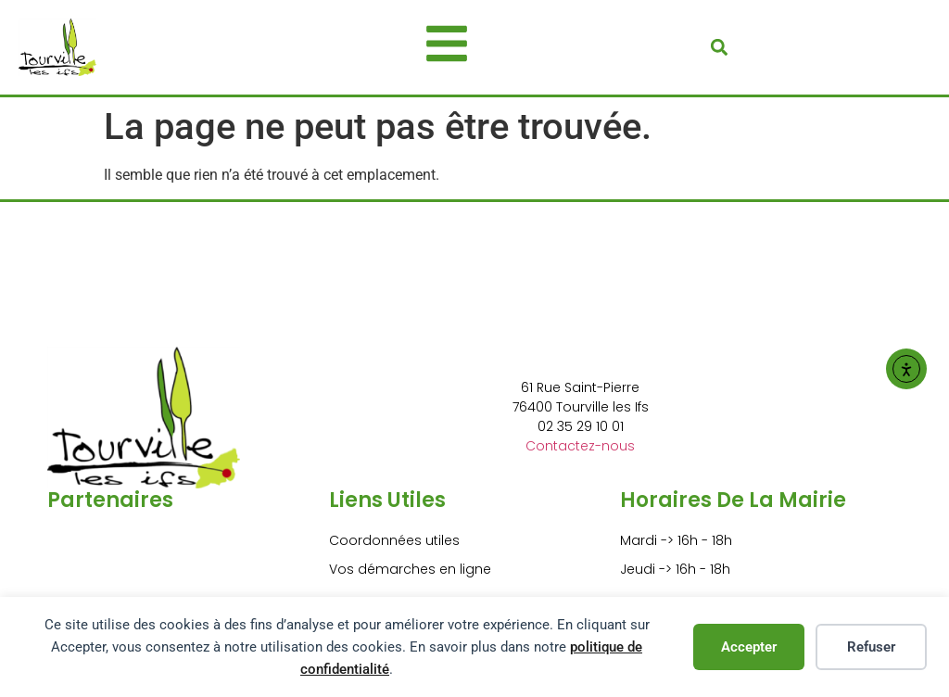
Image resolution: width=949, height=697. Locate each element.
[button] (718, 47)
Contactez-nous (580, 446)
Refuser (871, 647)
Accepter (749, 647)
